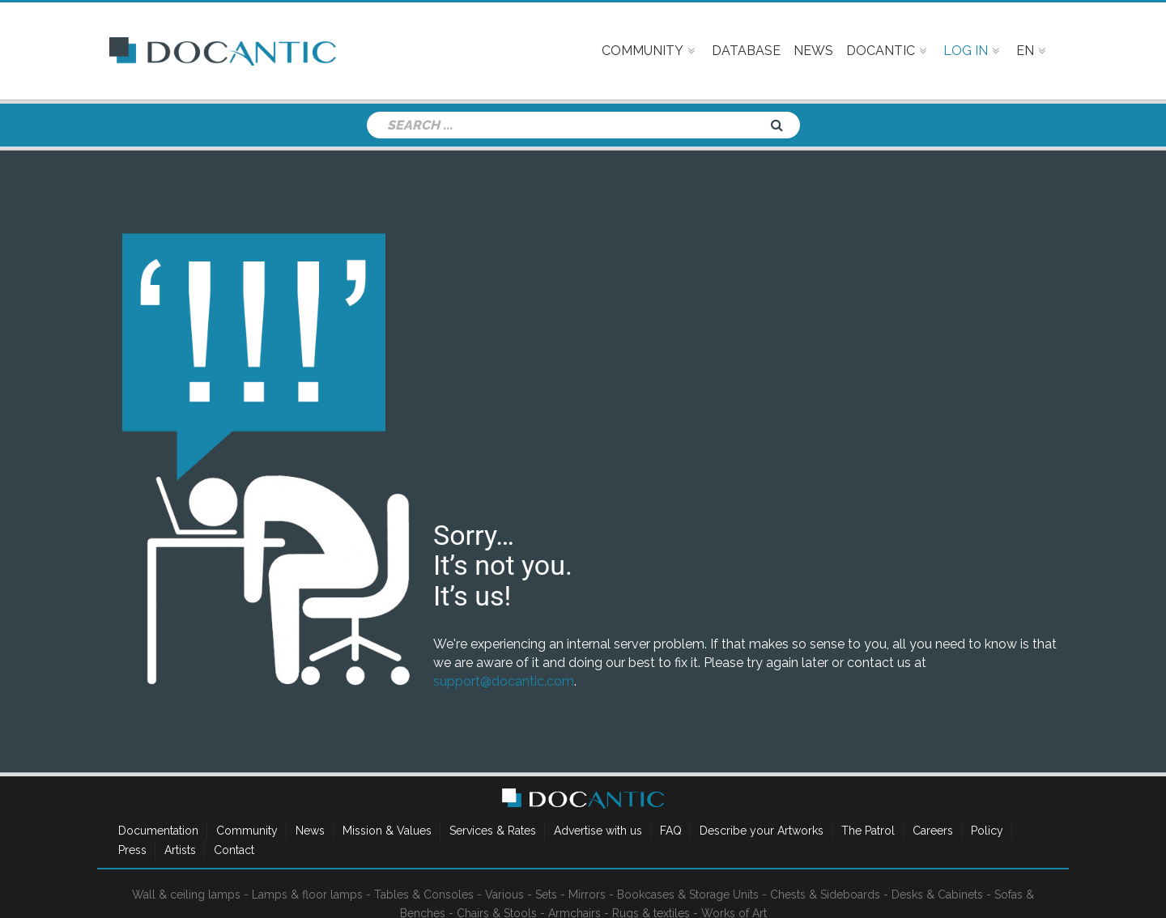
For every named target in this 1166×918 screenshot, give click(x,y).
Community (247, 830)
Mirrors (587, 894)
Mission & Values (387, 830)
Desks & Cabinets (937, 894)
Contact (234, 850)
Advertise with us (598, 830)
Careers (933, 830)
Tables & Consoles (424, 894)
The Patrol (868, 830)
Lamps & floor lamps (307, 894)
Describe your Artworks (761, 830)
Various (504, 894)
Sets (546, 894)
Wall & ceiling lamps (186, 894)
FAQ (671, 830)
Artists (180, 850)
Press (132, 850)
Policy (987, 830)
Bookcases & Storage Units (688, 894)
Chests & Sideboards (825, 894)
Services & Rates (492, 830)
